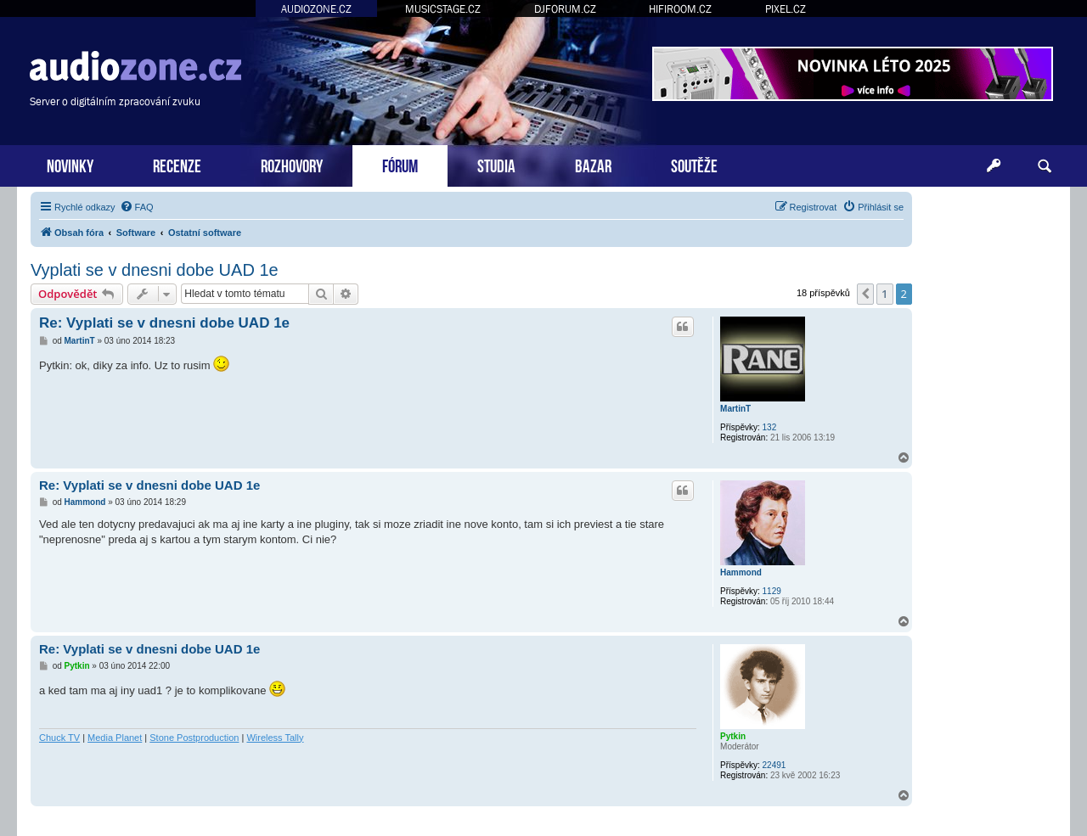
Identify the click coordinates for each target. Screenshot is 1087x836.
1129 (772, 591)
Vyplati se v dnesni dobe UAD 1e (155, 270)
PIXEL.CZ (785, 9)
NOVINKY (70, 164)
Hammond (741, 572)
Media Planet (114, 737)
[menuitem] (137, 207)
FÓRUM (400, 164)
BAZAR (593, 164)
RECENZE (177, 164)
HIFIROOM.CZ (680, 9)
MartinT (735, 408)
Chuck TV (59, 737)
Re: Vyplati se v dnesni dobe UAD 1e (164, 323)
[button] (865, 293)
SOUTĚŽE (694, 164)
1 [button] (884, 293)
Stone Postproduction (194, 737)
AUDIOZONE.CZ (316, 9)
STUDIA (496, 164)
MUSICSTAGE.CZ (443, 9)
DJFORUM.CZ (565, 9)
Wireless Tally (274, 737)
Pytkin (733, 736)
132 (770, 427)
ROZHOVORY (292, 164)
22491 (774, 765)
